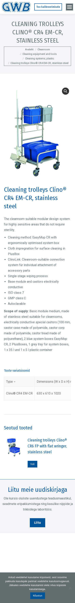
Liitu (37, 522)
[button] (65, 91)
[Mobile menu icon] (69, 7)
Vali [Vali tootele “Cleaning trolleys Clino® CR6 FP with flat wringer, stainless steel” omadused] (32, 464)
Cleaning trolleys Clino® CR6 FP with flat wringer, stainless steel (47, 446)
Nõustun (37, 595)
